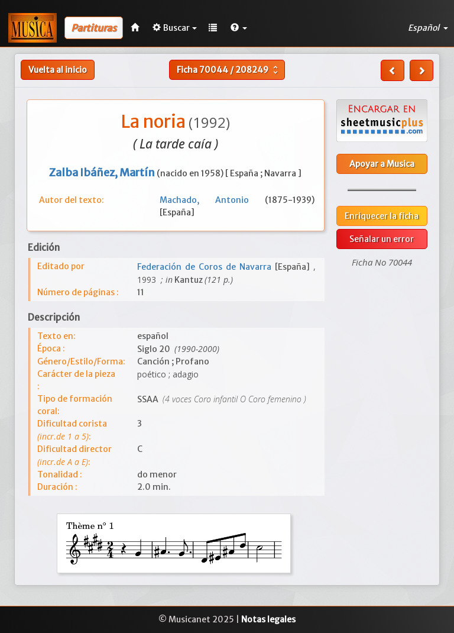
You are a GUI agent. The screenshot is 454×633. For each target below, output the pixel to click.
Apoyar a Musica (381, 164)
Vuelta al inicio (57, 69)
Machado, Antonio (212, 200)
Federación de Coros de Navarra (206, 266)
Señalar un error (381, 239)
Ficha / (229, 69)
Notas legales (268, 619)
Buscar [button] (175, 27)
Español (428, 27)
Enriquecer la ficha (382, 216)
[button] (239, 28)
